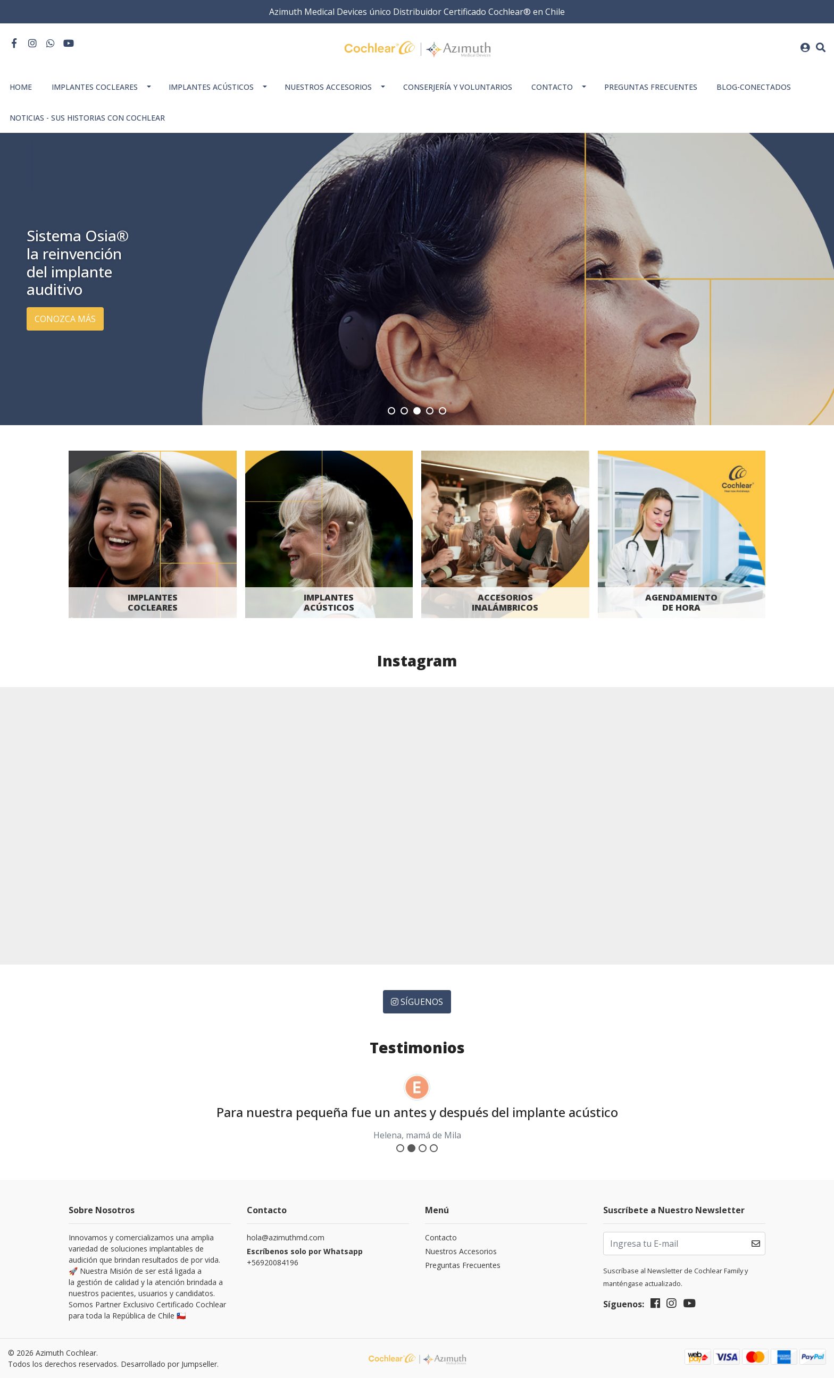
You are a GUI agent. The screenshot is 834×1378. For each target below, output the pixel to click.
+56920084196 (306, 1256)
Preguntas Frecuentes (650, 87)
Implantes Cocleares (95, 87)
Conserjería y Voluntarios (457, 87)
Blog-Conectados (753, 87)
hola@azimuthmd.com (285, 1237)
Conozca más (65, 319)
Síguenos (417, 1002)
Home (21, 87)
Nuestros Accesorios (328, 87)
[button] (391, 411)
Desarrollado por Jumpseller (169, 1364)
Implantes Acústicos (211, 87)
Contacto (552, 87)
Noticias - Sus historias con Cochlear (87, 118)
